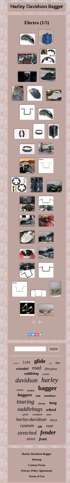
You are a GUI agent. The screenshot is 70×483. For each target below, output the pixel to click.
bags (58, 362)
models (31, 390)
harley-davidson (31, 419)
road (36, 368)
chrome (42, 403)
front (43, 439)
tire (50, 363)
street (31, 439)
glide (39, 361)
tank (38, 395)
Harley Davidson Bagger (37, 453)
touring (25, 401)
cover (48, 414)
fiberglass (51, 369)
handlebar (50, 395)
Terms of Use (37, 476)
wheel (51, 409)
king (53, 403)
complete (37, 414)
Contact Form (36, 465)
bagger (47, 388)
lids (26, 362)
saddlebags (30, 409)
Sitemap (37, 459)
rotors (20, 389)
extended (22, 369)
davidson (26, 380)
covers (46, 374)
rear (49, 426)
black (53, 420)
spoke (25, 414)
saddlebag (31, 373)
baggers (25, 394)
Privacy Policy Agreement (36, 470)
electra (16, 363)
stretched (27, 433)
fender (48, 432)
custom (27, 425)
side (40, 426)
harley (49, 380)
